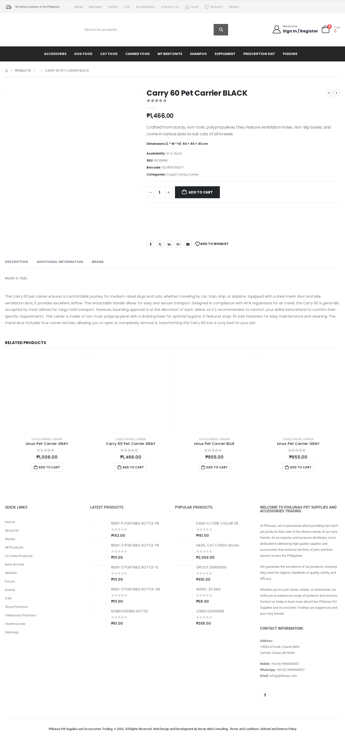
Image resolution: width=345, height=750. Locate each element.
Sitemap (12, 632)
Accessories (55, 54)
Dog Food (83, 54)
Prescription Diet (259, 54)
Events (113, 7)
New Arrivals (14, 564)
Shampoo (198, 54)
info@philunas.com (283, 676)
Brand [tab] (98, 261)
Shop (191, 7)
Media (79, 7)
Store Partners (16, 607)
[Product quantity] (159, 192)
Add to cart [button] (49, 467)
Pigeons (290, 54)
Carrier (193, 174)
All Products (14, 547)
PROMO (234, 7)
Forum (10, 581)
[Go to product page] (47, 394)
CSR (127, 7)
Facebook (151, 244)
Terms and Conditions (244, 729)
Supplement (225, 54)
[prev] (329, 93)
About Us (12, 530)
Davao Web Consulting (213, 729)
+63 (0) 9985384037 (285, 664)
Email (188, 244)
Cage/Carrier (176, 174)
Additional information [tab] (60, 261)
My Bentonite (170, 54)
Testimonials (145, 7)
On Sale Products (19, 556)
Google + (178, 244)
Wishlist (213, 7)
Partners (95, 7)
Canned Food (137, 54)
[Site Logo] (26, 29)
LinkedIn (169, 244)
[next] (336, 93)
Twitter (160, 244)
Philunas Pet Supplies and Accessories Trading (80, 729)
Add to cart (200, 192)
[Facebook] (265, 695)
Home (10, 522)
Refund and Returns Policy (278, 729)
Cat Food (109, 54)
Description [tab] (16, 261)
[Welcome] (295, 29)
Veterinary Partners (20, 615)
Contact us (170, 7)
